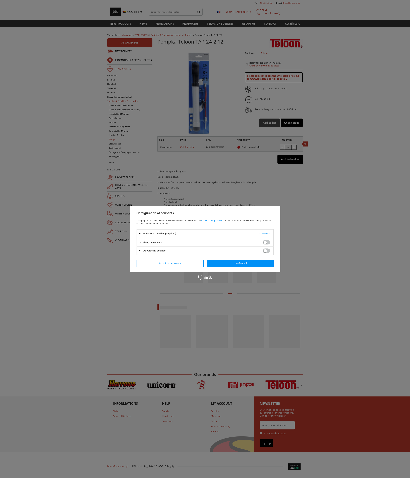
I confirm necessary (170, 263)
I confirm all (240, 263)
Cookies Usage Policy (211, 220)
